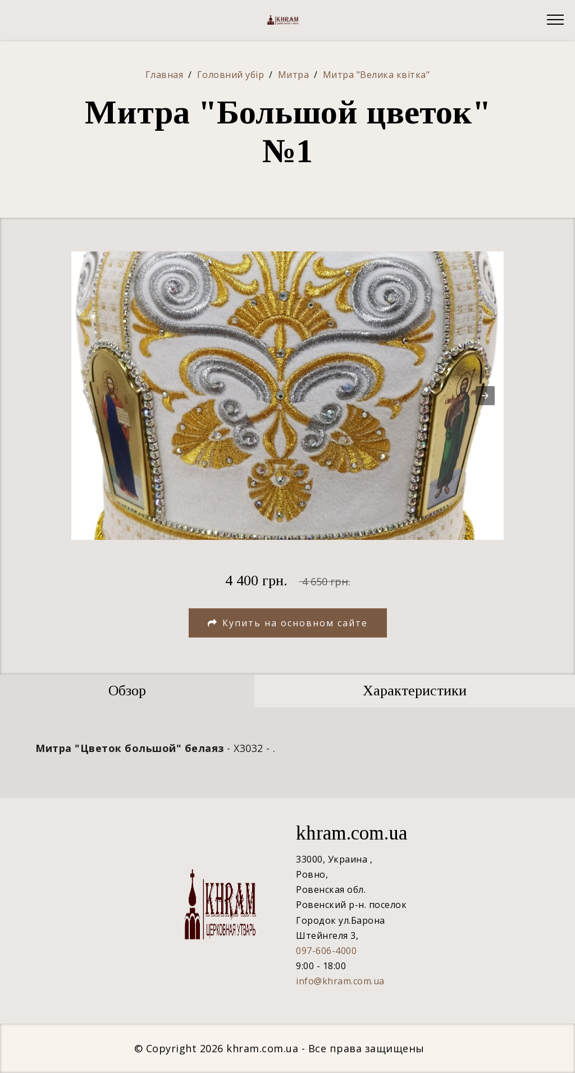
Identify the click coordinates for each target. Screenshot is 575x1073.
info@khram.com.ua (340, 981)
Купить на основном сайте (288, 623)
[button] (485, 395)
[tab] (127, 691)
